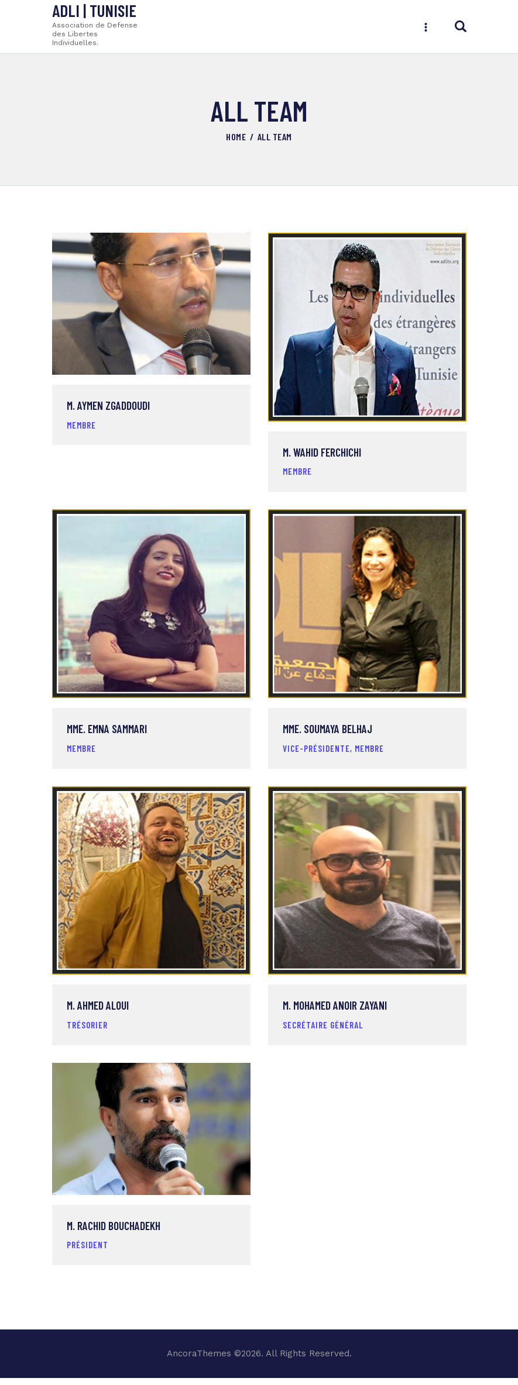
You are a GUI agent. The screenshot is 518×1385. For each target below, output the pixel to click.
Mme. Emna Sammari (107, 732)
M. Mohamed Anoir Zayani (335, 1011)
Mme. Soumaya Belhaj (327, 732)
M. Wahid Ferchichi (322, 454)
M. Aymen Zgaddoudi (108, 407)
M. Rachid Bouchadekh (113, 1233)
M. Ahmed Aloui (98, 1011)
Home (236, 136)
